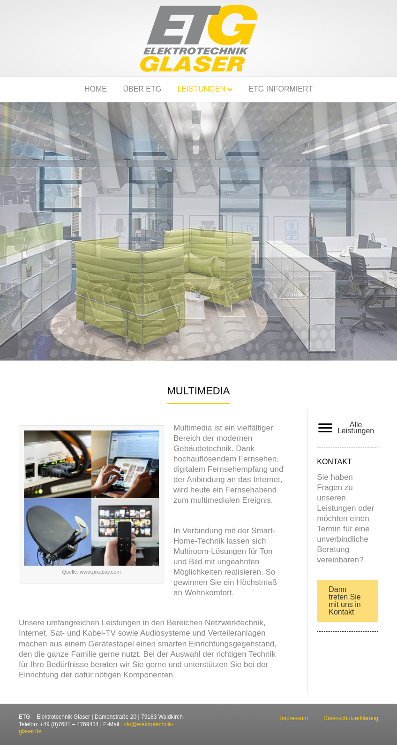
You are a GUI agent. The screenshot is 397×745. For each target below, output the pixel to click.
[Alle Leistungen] (346, 428)
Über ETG (142, 89)
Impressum (294, 718)
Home (95, 89)
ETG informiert (280, 89)
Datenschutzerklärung (350, 718)
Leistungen (201, 89)
